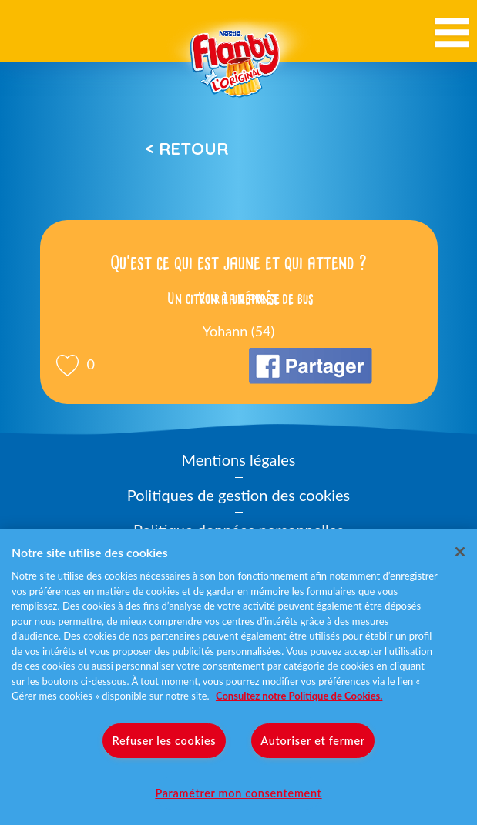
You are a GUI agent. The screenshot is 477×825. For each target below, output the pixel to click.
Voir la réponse (239, 298)
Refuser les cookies (165, 740)
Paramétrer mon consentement (238, 793)
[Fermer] (460, 552)
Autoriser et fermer (312, 740)
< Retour (186, 149)
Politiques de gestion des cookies (238, 495)
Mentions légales (239, 459)
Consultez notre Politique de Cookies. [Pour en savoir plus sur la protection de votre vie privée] (299, 696)
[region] (238, 677)
